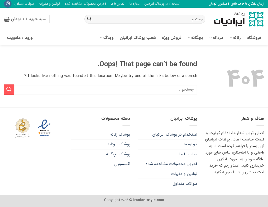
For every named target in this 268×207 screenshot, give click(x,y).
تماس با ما (118, 3)
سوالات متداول (24, 3)
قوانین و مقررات (49, 3)
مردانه (216, 38)
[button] (25, 19)
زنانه (235, 38)
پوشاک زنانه (120, 134)
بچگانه (195, 38)
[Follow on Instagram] (8, 4)
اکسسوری (122, 164)
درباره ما (134, 3)
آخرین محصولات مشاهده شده (85, 3)
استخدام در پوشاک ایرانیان (162, 3)
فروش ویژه (172, 38)
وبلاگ (107, 38)
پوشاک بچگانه (118, 154)
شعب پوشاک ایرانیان (138, 38)
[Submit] (89, 19)
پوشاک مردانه (118, 144)
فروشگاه (254, 38)
